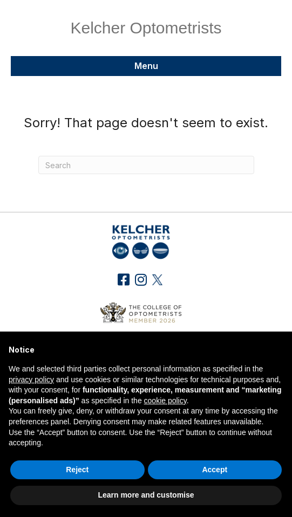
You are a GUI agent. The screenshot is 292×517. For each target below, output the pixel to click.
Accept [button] (214, 469)
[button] (123, 279)
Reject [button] (77, 469)
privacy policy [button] (31, 379)
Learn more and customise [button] (146, 495)
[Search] (146, 165)
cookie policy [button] (165, 400)
